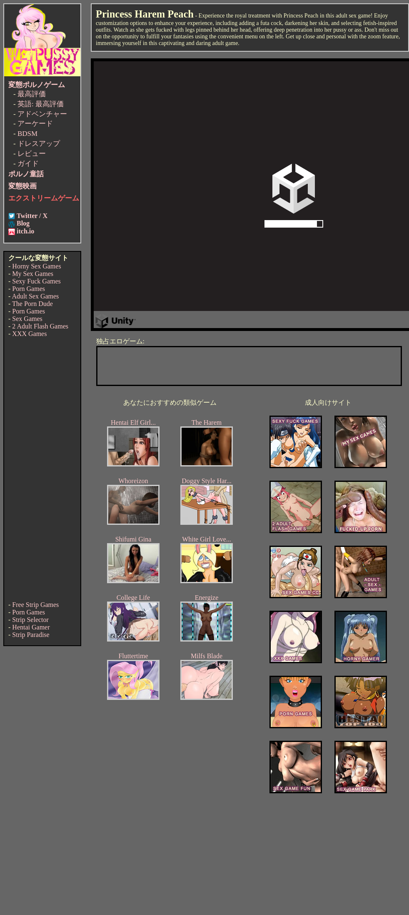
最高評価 (31, 94)
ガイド (28, 164)
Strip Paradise (30, 634)
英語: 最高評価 (40, 104)
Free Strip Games (35, 604)
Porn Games (28, 288)
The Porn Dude (32, 303)
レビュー (31, 154)
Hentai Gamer (31, 627)
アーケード (35, 124)
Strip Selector (30, 619)
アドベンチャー (42, 114)
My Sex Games (32, 273)
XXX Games (29, 333)
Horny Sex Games (36, 266)
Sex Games (27, 318)
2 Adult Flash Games (40, 326)
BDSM (27, 134)
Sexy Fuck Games (36, 281)
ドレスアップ (38, 144)
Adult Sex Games (35, 296)
